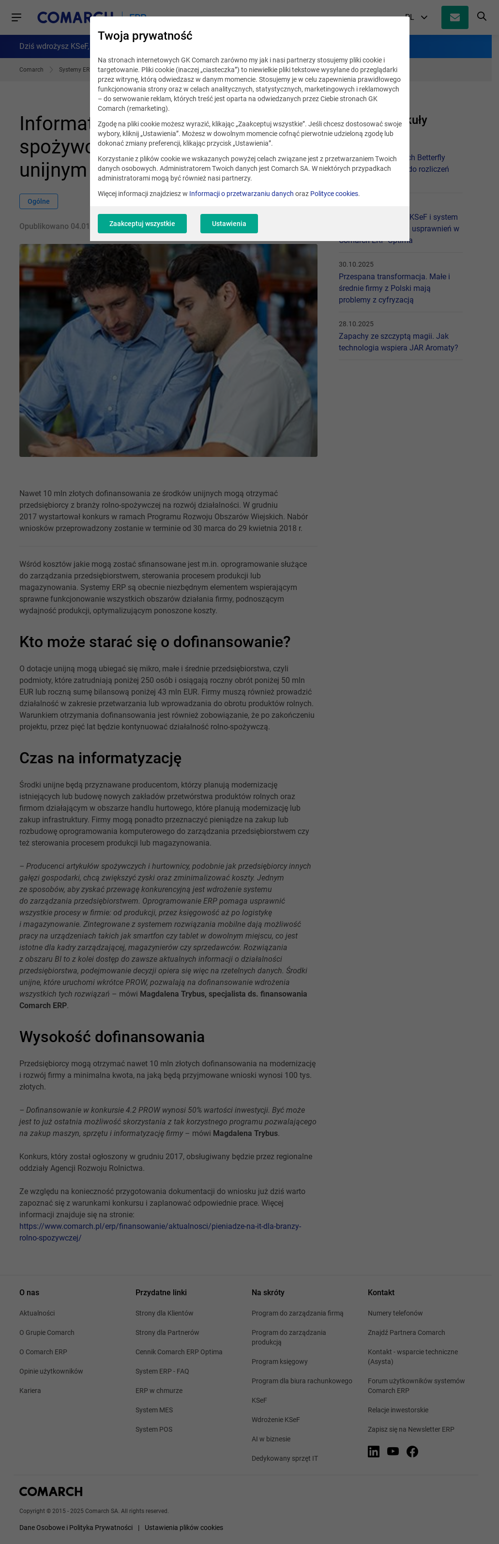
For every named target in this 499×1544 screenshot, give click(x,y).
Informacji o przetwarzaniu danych (241, 193)
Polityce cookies (334, 193)
